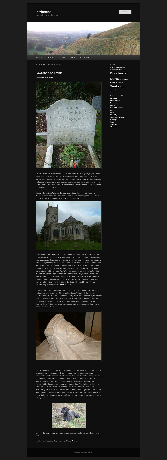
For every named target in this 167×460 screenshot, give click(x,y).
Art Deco (116, 67)
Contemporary (50, 57)
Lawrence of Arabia (49, 73)
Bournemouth (114, 69)
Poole (116, 82)
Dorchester (119, 73)
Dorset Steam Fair (116, 108)
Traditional (71, 57)
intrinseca (44, 12)
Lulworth (113, 110)
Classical (62, 57)
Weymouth (113, 90)
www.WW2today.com (63, 285)
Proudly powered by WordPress (83, 452)
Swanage (120, 82)
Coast (120, 69)
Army (111, 67)
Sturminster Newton (117, 117)
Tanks (115, 86)
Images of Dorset (84, 57)
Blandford (122, 67)
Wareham (50, 441)
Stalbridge (114, 115)
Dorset (44, 441)
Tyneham (113, 124)
